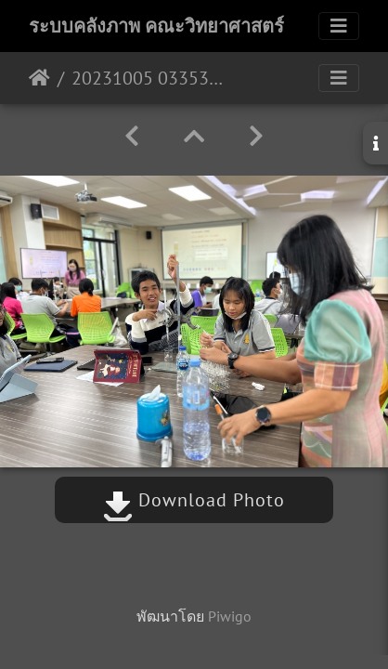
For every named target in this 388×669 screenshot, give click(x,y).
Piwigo (230, 616)
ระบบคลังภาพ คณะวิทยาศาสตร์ (156, 26)
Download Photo (194, 500)
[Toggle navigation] (338, 26)
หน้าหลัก (39, 78)
